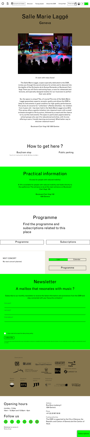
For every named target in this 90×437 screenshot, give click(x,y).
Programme (22, 242)
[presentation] (14, 327)
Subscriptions (68, 242)
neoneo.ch (15, 427)
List (58, 259)
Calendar (76, 259)
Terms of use (7, 429)
